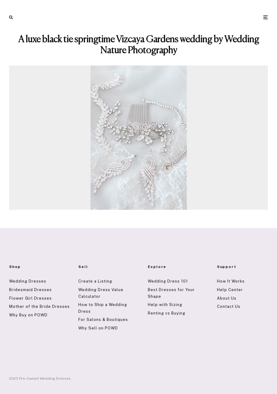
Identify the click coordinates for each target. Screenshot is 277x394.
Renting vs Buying (166, 313)
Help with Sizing (165, 304)
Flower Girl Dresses (30, 298)
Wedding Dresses (27, 281)
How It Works (231, 281)
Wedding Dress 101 (168, 281)
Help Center (230, 289)
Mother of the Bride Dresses (39, 306)
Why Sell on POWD (98, 328)
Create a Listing (95, 281)
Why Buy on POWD (28, 315)
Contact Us (228, 306)
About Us (226, 298)
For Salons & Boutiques (103, 319)
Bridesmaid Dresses (30, 289)
